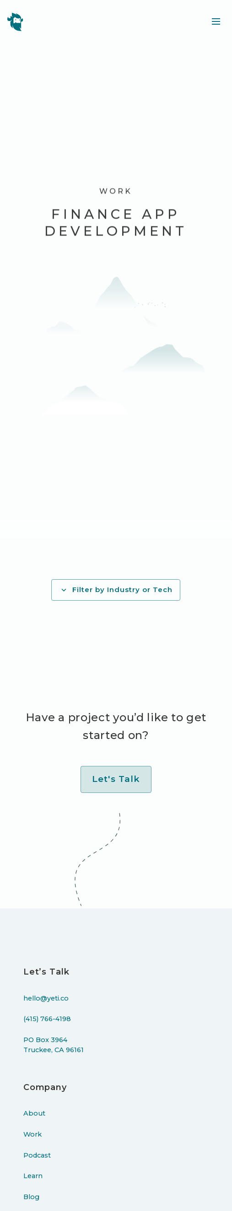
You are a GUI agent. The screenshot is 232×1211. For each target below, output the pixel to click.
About (34, 1113)
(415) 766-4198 (47, 1019)
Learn (33, 1176)
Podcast (37, 1155)
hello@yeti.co (46, 998)
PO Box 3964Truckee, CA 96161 (53, 1045)
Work (32, 1134)
